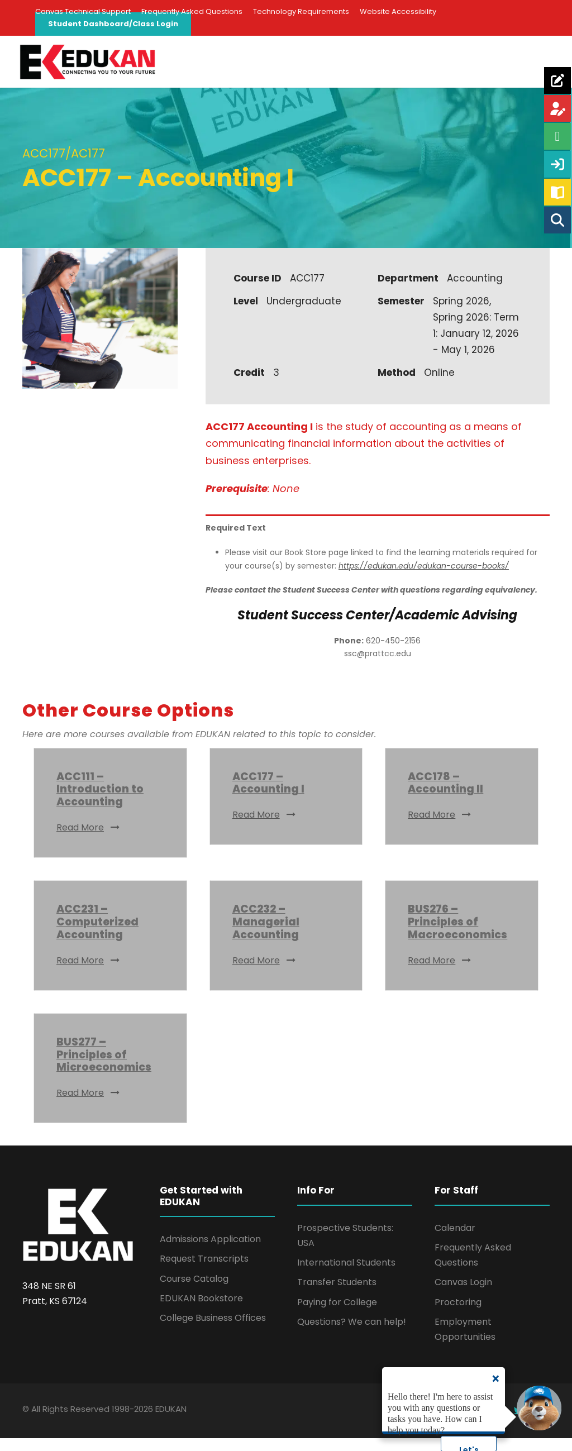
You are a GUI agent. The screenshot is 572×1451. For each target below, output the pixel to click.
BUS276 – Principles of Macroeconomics (457, 934)
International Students (346, 1274)
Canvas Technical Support (83, 11)
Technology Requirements (301, 11)
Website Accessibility (398, 11)
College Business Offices (213, 1330)
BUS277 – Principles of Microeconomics (103, 1067)
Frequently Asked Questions (191, 11)
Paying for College (337, 1314)
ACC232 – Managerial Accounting (265, 934)
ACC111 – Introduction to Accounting (100, 801)
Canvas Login (463, 1294)
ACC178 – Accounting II (445, 795)
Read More (88, 839)
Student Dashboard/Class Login (113, 23)
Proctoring (458, 1314)
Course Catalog (194, 1291)
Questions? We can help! (351, 1334)
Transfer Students (336, 1294)
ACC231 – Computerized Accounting (97, 934)
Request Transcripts (204, 1271)
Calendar (455, 1240)
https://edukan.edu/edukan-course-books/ (424, 578)
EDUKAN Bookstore (201, 1310)
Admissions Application (210, 1251)
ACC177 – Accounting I (268, 795)
